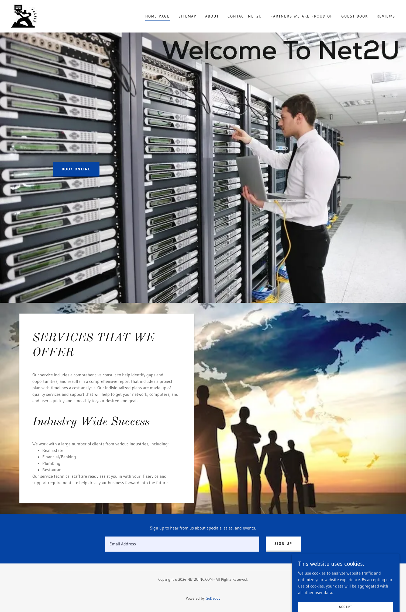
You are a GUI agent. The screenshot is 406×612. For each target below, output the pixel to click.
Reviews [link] (386, 16)
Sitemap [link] (187, 16)
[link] (24, 15)
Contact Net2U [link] (245, 16)
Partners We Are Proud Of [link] (301, 16)
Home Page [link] (157, 16)
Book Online (76, 169)
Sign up (283, 543)
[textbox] (182, 544)
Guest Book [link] (354, 16)
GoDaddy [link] (213, 598)
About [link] (212, 16)
